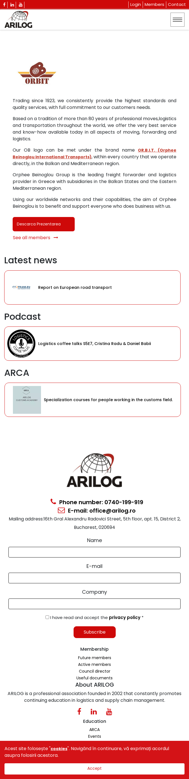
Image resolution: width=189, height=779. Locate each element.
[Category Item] (21, 287)
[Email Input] (94, 578)
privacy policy (125, 617)
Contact (177, 4)
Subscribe (95, 632)
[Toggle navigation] (177, 20)
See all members (35, 237)
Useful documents (94, 678)
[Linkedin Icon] (12, 5)
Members (154, 4)
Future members (94, 658)
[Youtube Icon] (20, 5)
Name (94, 540)
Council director (94, 671)
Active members (94, 664)
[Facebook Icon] (4, 5)
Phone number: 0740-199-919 (97, 502)
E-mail (94, 566)
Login (135, 4)
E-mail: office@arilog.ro (97, 511)
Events (94, 736)
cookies (59, 748)
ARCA (94, 729)
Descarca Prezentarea (39, 224)
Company (94, 591)
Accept (94, 768)
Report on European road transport (75, 287)
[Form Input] (94, 552)
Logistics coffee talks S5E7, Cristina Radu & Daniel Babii (94, 343)
